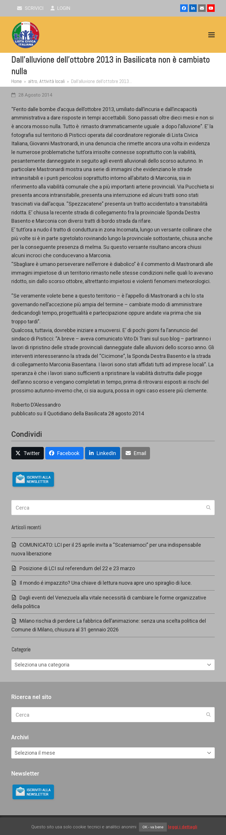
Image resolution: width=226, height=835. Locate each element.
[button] (211, 34)
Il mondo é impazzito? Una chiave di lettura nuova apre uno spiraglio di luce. (105, 583)
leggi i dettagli (182, 826)
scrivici (30, 8)
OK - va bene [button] (152, 827)
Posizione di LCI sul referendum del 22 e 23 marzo (77, 568)
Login (60, 8)
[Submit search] (208, 507)
